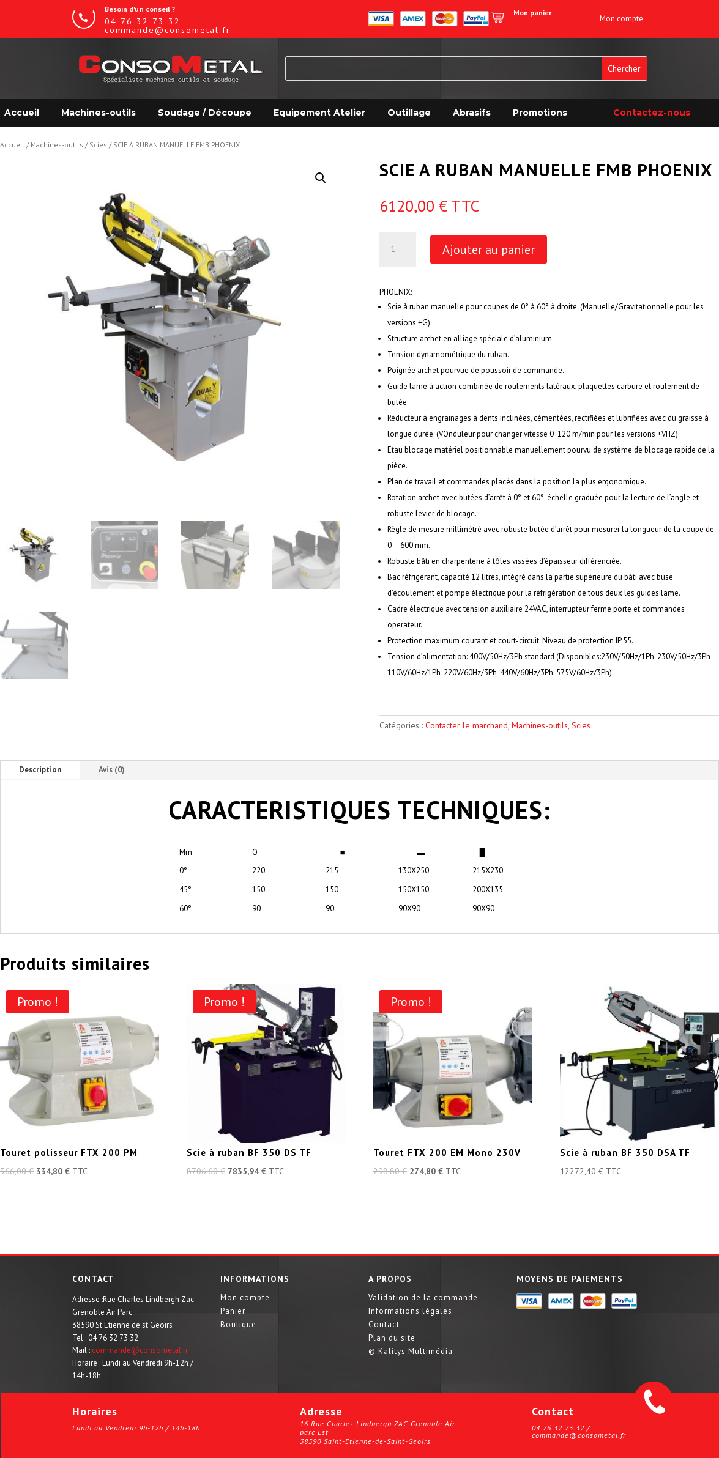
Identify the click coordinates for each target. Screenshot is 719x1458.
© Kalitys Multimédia (410, 1351)
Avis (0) (112, 769)
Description (40, 769)
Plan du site (391, 1338)
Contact (384, 1325)
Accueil (12, 144)
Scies (98, 144)
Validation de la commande (423, 1298)
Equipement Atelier (319, 112)
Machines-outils (98, 112)
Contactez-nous (651, 112)
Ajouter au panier (488, 249)
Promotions (540, 112)
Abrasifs (472, 112)
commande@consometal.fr (140, 1350)
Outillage (409, 112)
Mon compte (245, 1298)
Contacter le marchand (466, 725)
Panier (232, 1311)
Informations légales (410, 1311)
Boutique (238, 1325)
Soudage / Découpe (204, 112)
